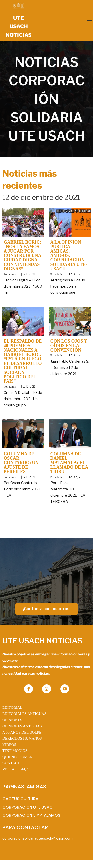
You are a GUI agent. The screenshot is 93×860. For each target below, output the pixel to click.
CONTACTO (12, 763)
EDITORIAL (12, 707)
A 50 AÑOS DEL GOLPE (21, 732)
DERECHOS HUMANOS (22, 738)
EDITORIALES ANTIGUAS (24, 714)
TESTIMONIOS (14, 751)
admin (12, 274)
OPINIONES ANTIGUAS (22, 726)
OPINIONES (12, 720)
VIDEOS (9, 745)
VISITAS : (16, 769)
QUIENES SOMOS (17, 757)
